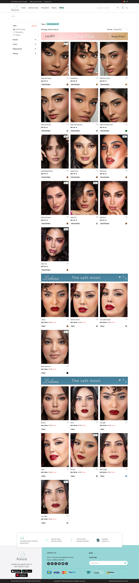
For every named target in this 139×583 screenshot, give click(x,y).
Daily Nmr (103, 217)
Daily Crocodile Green (106, 125)
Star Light (44, 516)
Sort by (109, 29)
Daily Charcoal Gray (76, 125)
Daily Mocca (74, 78)
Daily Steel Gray (46, 125)
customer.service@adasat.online (63, 557)
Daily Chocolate (46, 217)
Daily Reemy (74, 171)
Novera (43, 423)
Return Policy (37, 581)
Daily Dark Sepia (46, 78)
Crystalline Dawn (105, 320)
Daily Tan (44, 264)
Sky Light (103, 423)
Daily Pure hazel (105, 78)
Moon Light (103, 469)
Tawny (43, 320)
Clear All (34, 26)
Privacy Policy (15, 581)
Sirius (72, 423)
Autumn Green (75, 320)
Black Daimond (45, 366)
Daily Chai (73, 217)
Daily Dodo (103, 171)
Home (24, 8)
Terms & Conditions (26, 581)
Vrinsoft (125, 581)
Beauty (54, 8)
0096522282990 (58, 560)
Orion (42, 469)
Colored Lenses (33, 8)
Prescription (45, 8)
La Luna (72, 469)
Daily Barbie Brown (47, 171)
